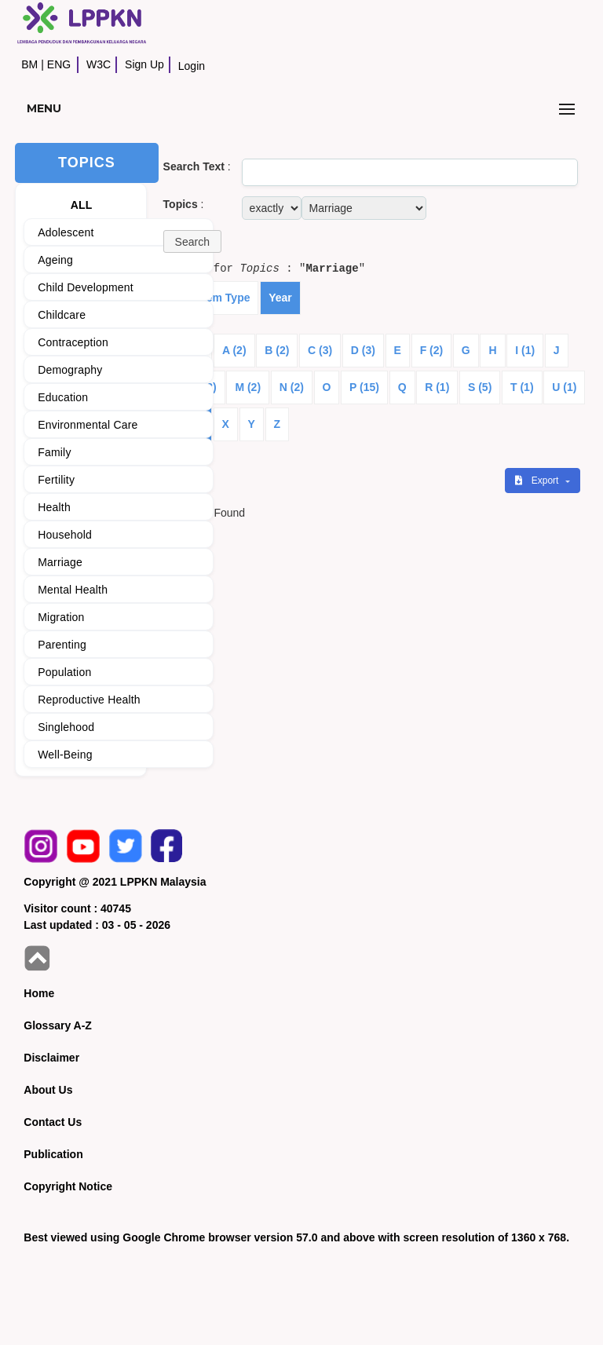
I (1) (525, 350)
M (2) (248, 387)
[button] (192, 241)
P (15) (364, 387)
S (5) (480, 387)
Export (538, 480)
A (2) (234, 350)
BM (29, 64)
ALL (82, 205)
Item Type (224, 297)
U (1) (564, 387)
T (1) (522, 387)
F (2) (432, 350)
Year (280, 297)
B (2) (277, 350)
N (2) (292, 387)
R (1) (437, 387)
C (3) (320, 350)
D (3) (363, 350)
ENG (59, 64)
